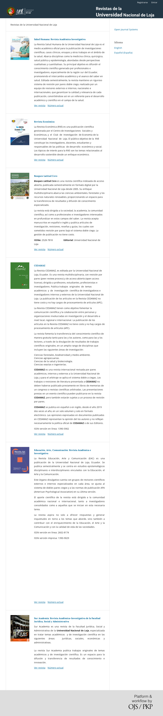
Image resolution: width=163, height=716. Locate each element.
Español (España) (123, 52)
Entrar (154, 2)
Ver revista (39, 105)
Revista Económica (44, 121)
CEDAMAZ (39, 265)
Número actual (56, 105)
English (118, 47)
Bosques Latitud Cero (45, 176)
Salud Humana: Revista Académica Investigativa (59, 39)
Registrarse (142, 2)
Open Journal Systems (126, 29)
